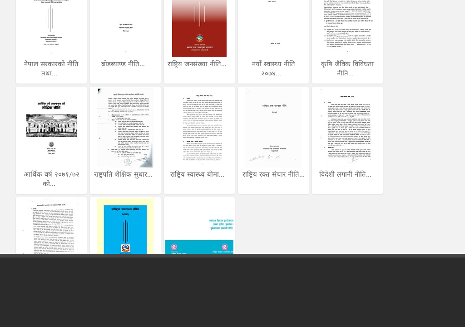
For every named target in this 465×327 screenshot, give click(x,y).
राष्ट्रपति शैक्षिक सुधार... (124, 174)
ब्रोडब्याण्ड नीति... (124, 64)
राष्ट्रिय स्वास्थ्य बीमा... (198, 174)
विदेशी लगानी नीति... (346, 174)
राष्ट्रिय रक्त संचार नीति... (273, 174)
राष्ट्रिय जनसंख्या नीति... (198, 64)
